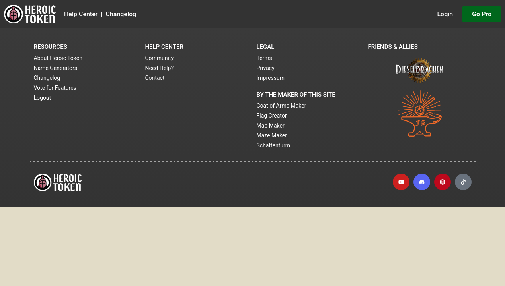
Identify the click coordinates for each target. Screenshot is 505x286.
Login (445, 14)
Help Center (80, 14)
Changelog (120, 14)
